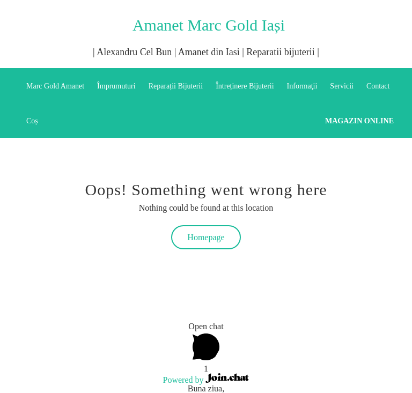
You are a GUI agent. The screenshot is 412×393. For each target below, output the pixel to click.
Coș (32, 121)
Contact (378, 86)
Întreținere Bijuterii (245, 86)
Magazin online (359, 121)
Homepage (205, 237)
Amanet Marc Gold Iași (209, 25)
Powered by (206, 379)
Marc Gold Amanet (55, 86)
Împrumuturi (116, 86)
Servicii (342, 86)
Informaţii (302, 86)
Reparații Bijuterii (176, 86)
